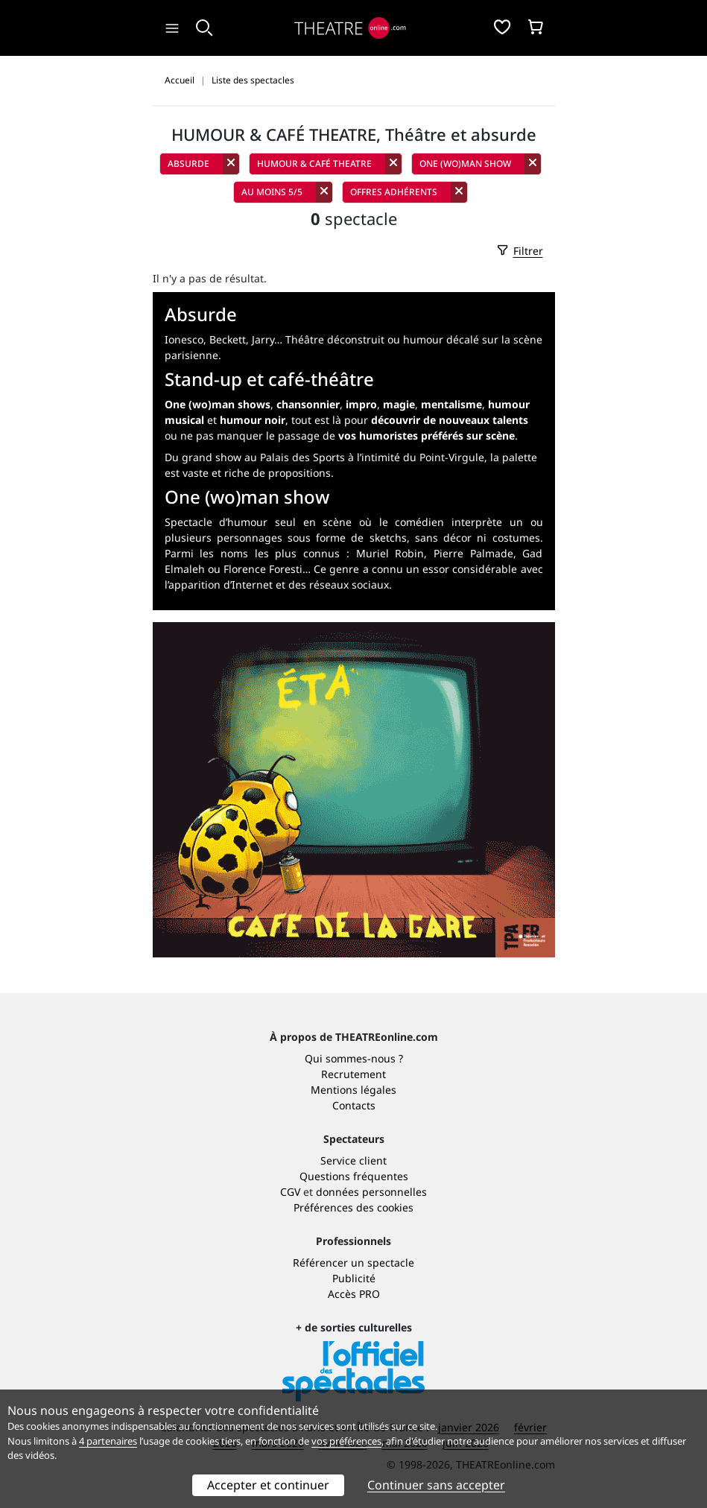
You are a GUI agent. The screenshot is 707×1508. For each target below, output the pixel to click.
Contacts (353, 1105)
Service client (353, 1160)
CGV (290, 1192)
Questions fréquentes (353, 1176)
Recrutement (353, 1074)
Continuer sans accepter (436, 1485)
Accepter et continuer (268, 1485)
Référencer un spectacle (353, 1262)
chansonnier (308, 404)
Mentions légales (353, 1090)
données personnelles (371, 1192)
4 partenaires (108, 1441)
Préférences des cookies (353, 1207)
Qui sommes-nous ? (354, 1058)
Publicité (353, 1278)
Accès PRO (354, 1294)
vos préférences (346, 1441)
